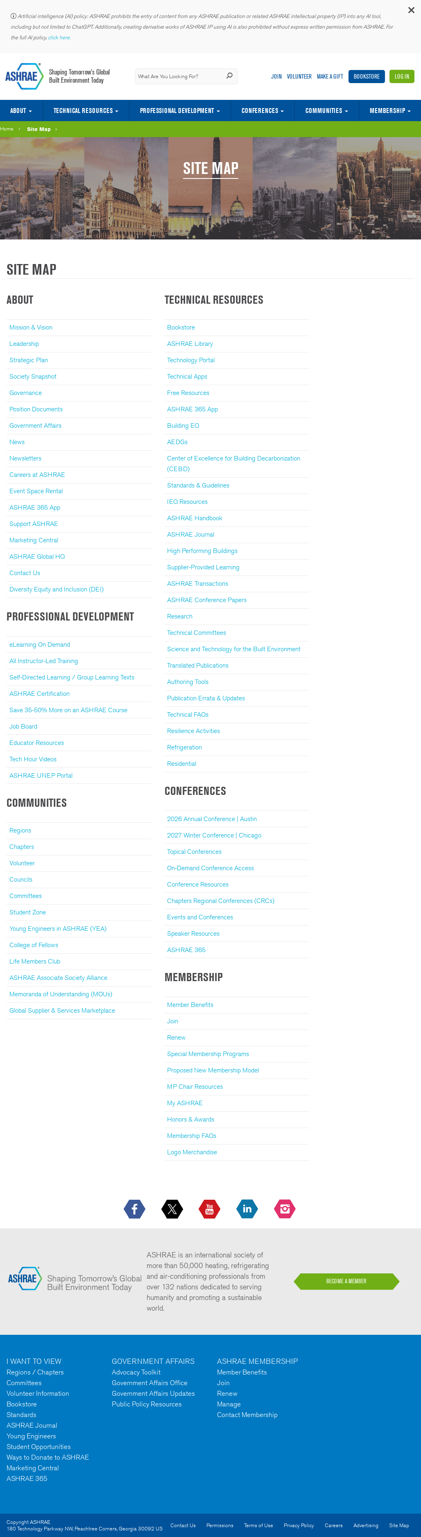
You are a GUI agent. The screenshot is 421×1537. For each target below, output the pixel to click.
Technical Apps (187, 376)
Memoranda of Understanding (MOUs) (60, 994)
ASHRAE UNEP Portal (40, 775)
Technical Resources (83, 110)
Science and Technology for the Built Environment (234, 649)
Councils (20, 879)
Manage (229, 1404)
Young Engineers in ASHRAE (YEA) (57, 928)
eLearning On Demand (39, 644)
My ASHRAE (185, 1103)
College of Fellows (33, 945)
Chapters (21, 847)
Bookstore (367, 76)
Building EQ (183, 425)
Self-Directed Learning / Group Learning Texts (71, 677)
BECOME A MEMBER (346, 1281)
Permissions (219, 1525)
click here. (60, 37)
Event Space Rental (36, 491)
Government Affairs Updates (153, 1393)
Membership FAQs (191, 1136)
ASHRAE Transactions (197, 583)
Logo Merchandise (192, 1152)
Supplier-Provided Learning (203, 567)
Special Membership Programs (208, 1054)
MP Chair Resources (195, 1086)
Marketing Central (33, 540)
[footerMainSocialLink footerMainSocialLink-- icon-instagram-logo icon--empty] (285, 1209)
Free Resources (188, 393)
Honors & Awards (190, 1119)
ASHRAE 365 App (34, 507)
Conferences (260, 110)
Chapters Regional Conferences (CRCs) (220, 901)
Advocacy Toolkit (136, 1372)
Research (179, 616)
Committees (25, 896)
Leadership (24, 344)
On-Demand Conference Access (210, 868)
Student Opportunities (39, 1446)
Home (7, 128)
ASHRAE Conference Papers (207, 600)
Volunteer (299, 76)
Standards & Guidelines (198, 485)
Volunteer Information (38, 1393)
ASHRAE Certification (39, 693)
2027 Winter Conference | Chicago (214, 835)
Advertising (365, 1525)
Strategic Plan (28, 360)
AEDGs (177, 442)
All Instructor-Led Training (43, 661)
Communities (324, 110)
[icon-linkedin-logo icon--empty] (248, 1209)
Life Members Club (34, 961)
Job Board (23, 726)
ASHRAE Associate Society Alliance (58, 978)
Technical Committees (196, 632)
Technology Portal (191, 360)
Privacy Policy (299, 1525)
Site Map (39, 129)
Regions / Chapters (35, 1372)
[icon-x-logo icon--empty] (173, 1209)
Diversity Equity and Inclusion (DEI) (56, 589)
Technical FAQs (187, 714)
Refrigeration (184, 747)
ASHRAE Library (190, 344)
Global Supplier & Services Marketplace (62, 1010)
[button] (411, 12)
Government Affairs (35, 425)
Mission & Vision (30, 327)
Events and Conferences (200, 917)
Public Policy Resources (147, 1404)
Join (276, 76)
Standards (21, 1415)
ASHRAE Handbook (194, 518)
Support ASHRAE (33, 524)
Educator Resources (36, 743)
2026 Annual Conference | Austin (212, 819)
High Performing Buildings (202, 551)
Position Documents (36, 409)
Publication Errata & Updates (206, 698)
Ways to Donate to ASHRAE (48, 1457)
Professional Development (177, 110)
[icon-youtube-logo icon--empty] (210, 1209)
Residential (181, 763)
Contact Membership (247, 1415)
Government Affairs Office (150, 1383)
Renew (176, 1037)
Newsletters (25, 458)
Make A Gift (330, 76)
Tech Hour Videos (33, 759)
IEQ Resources (187, 502)
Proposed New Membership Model (213, 1070)
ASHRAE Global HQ (37, 556)
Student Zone (27, 912)
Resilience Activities (193, 731)
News (17, 442)
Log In (402, 76)
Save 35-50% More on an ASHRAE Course (68, 710)
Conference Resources (198, 884)
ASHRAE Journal (190, 534)
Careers (334, 1525)
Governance (25, 393)
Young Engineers (31, 1436)
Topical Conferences (194, 851)
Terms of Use (258, 1525)
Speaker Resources (193, 933)
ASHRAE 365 (186, 950)
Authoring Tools (187, 682)
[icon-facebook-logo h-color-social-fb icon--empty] (135, 1209)
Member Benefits (190, 1005)
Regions (20, 830)
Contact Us (24, 573)
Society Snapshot (33, 376)
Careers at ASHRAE (37, 474)
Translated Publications (198, 665)
